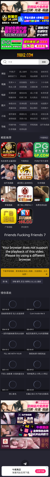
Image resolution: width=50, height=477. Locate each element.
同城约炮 (12, 124)
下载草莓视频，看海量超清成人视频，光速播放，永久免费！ (25, 273)
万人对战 (34, 71)
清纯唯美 (23, 108)
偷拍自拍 (23, 93)
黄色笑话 (34, 118)
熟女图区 (34, 108)
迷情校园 (12, 118)
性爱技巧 (44, 118)
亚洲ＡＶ (12, 82)
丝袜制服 (23, 87)
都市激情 (12, 114)
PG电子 (12, 71)
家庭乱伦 (23, 114)
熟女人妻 (12, 87)
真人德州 (23, 71)
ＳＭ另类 (44, 87)
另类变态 (44, 97)
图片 (3, 105)
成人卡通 (34, 93)
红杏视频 (12, 129)
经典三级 (23, 97)
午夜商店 (23, 124)
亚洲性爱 (12, 93)
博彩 (3, 73)
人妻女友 (34, 114)
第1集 (5, 281)
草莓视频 (34, 124)
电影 (3, 94)
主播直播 (34, 87)
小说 (3, 115)
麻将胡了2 (12, 76)
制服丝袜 (12, 97)
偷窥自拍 (12, 103)
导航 (3, 126)
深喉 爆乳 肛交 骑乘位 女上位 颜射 (27, 281)
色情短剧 (23, 129)
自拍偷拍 (23, 82)
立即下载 (40, 471)
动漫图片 (44, 103)
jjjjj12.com (25, 55)
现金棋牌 (34, 76)
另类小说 (23, 118)
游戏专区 (44, 71)
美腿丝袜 (12, 108)
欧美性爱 (44, 93)
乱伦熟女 (34, 97)
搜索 (44, 62)
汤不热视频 (44, 124)
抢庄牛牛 (44, 76)
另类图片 (44, 108)
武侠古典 (44, 114)
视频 (3, 84)
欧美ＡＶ (34, 82)
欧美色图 (34, 103)
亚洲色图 (23, 103)
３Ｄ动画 (44, 82)
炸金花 (23, 76)
